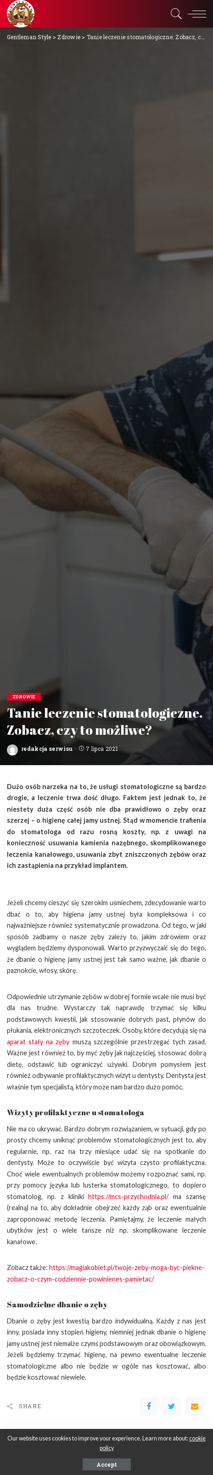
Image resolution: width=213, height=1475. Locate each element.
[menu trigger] (194, 14)
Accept (106, 1464)
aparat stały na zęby (38, 1042)
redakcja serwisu (47, 748)
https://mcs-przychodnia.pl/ (128, 1196)
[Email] (194, 1406)
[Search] (174, 14)
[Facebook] (149, 1406)
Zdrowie (23, 697)
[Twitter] (172, 1406)
